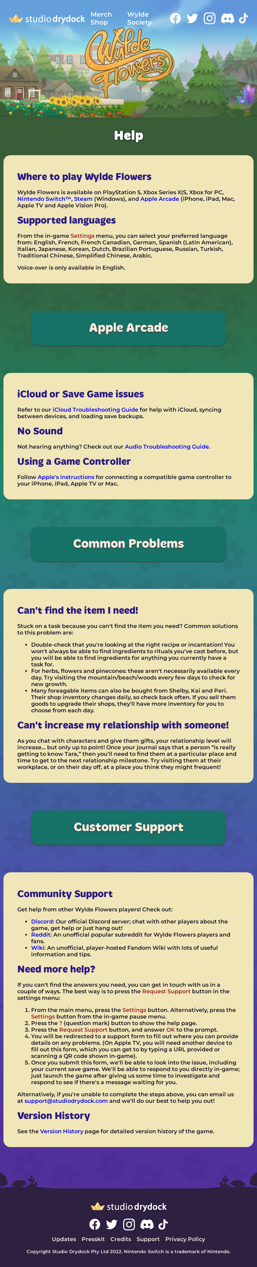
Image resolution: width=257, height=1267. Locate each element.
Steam (83, 199)
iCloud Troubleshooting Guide (95, 409)
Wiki (37, 948)
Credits (120, 1239)
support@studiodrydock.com (66, 1101)
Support (148, 1239)
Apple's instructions (66, 477)
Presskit (93, 1239)
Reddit (41, 934)
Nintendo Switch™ (44, 199)
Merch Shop (101, 18)
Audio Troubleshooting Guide (167, 446)
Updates (64, 1239)
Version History (61, 1131)
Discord (42, 921)
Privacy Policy (185, 1239)
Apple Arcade (159, 199)
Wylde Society (139, 18)
